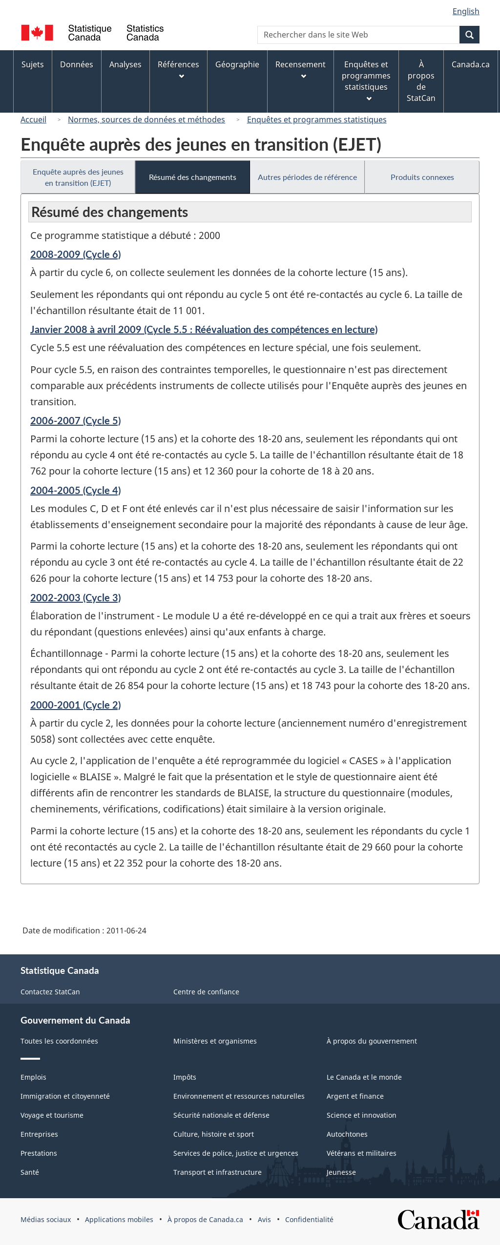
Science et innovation (361, 1115)
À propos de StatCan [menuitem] (421, 81)
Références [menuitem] (178, 69)
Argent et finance (355, 1096)
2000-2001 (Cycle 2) (75, 705)
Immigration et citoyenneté (65, 1096)
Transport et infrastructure (217, 1172)
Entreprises (39, 1134)
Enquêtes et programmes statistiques (317, 119)
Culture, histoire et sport (213, 1134)
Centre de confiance (206, 991)
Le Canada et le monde (364, 1077)
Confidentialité (309, 1219)
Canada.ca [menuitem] (471, 64)
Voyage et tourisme (52, 1115)
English (466, 11)
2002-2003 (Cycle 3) (75, 597)
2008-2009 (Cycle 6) (75, 254)
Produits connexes (422, 176)
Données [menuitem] (76, 64)
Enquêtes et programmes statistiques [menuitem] (366, 80)
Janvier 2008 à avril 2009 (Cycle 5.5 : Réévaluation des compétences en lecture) (203, 329)
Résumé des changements (192, 176)
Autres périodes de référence (307, 176)
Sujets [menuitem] (32, 64)
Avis (264, 1219)
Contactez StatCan (50, 991)
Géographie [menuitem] (237, 64)
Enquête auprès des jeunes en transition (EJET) (78, 177)
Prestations (39, 1153)
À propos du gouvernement (372, 1041)
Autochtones (347, 1134)
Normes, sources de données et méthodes (146, 119)
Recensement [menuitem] (300, 69)
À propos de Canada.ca (205, 1219)
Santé (30, 1172)
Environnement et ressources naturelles (239, 1096)
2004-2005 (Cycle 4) (75, 490)
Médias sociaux (46, 1219)
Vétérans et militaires (361, 1153)
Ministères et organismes (215, 1041)
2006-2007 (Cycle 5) (75, 420)
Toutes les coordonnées (59, 1041)
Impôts (184, 1077)
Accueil (33, 119)
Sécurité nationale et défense (221, 1115)
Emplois (33, 1077)
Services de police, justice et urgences (235, 1153)
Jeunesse (341, 1172)
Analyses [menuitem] (125, 64)
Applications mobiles (119, 1219)
